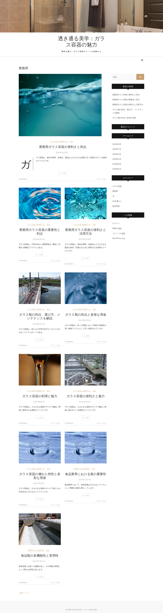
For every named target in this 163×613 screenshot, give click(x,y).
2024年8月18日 (85, 239)
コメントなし (102, 179)
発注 (71, 141)
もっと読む (63, 173)
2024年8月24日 (62, 152)
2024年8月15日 (39, 324)
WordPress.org (118, 238)
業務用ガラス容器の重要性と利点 (39, 231)
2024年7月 (116, 149)
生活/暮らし (117, 201)
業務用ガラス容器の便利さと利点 (62, 147)
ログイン (116, 223)
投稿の (116, 228)
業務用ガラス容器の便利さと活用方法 (85, 231)
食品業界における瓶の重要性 (85, 474)
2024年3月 (116, 169)
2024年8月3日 (38, 483)
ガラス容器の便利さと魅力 (86, 396)
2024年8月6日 (84, 402)
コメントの (118, 233)
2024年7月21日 (39, 561)
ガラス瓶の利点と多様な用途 (85, 314)
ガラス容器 (54, 141)
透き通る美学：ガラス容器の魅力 (81, 41)
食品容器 (86, 469)
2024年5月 (116, 159)
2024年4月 (116, 164)
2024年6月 (116, 154)
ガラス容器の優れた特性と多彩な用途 (39, 476)
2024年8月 (116, 144)
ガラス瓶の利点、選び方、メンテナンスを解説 (39, 316)
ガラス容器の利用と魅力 (39, 396)
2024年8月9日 (38, 402)
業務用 (62, 141)
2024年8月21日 (39, 239)
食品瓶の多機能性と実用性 (39, 555)
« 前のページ (24, 593)
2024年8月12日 (85, 320)
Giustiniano (23, 179)
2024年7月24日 (85, 480)
